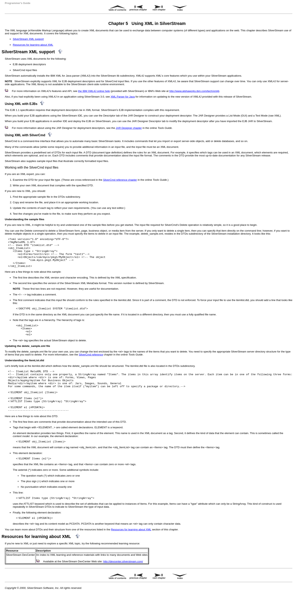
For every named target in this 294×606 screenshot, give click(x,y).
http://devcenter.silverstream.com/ (123, 561)
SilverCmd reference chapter (120, 179)
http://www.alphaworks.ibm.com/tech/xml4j (194, 91)
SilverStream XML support (28, 39)
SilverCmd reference (91, 354)
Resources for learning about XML (33, 44)
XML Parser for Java (123, 96)
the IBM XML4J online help (94, 91)
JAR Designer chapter (129, 127)
